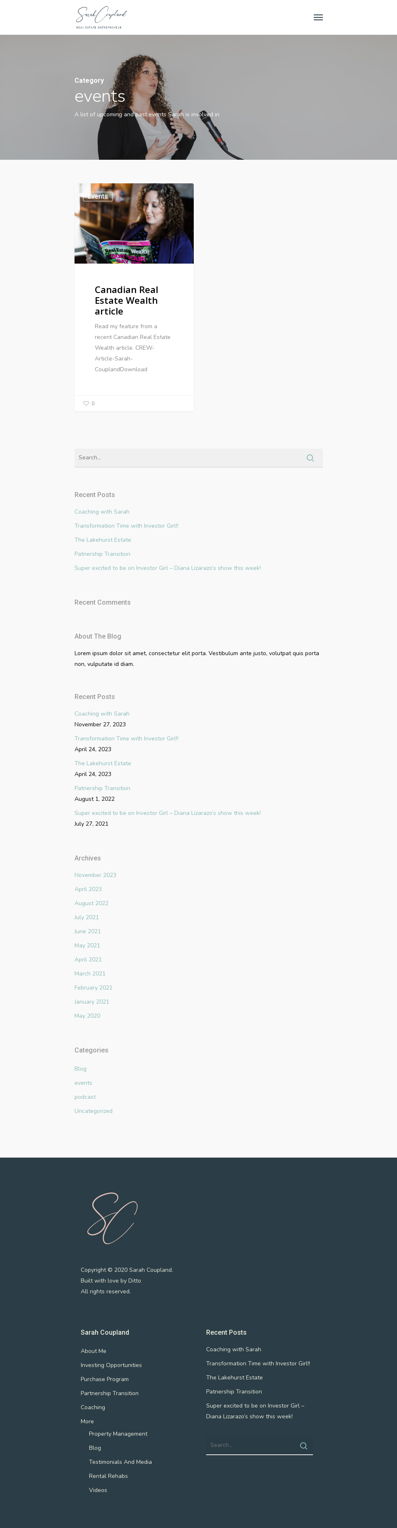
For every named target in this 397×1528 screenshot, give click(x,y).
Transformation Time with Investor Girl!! (126, 526)
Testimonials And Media (120, 1462)
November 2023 (95, 875)
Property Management (118, 1434)
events (98, 196)
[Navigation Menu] (318, 17)
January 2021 (92, 1002)
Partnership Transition (110, 1393)
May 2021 (87, 945)
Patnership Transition (102, 554)
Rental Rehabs (108, 1476)
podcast (85, 1097)
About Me (93, 1351)
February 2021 (94, 988)
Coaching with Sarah (102, 512)
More (87, 1421)
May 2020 (87, 1016)
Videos (98, 1490)
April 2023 (88, 889)
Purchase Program (105, 1379)
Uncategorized (94, 1111)
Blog (81, 1069)
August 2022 (91, 903)
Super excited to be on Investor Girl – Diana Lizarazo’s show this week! (168, 568)
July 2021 (87, 917)
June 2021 (88, 931)
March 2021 (90, 974)
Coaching (93, 1407)
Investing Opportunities (111, 1365)
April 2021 (88, 959)
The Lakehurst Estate (103, 540)
